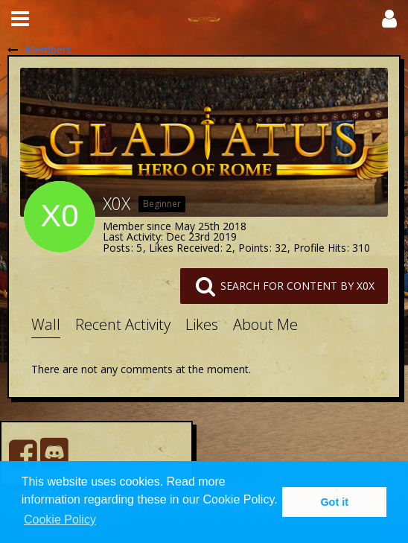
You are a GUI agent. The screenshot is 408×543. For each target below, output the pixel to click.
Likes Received (184, 248)
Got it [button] (334, 502)
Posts (116, 248)
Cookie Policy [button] (60, 519)
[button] (20, 19)
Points (253, 248)
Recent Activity (122, 324)
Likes (201, 324)
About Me (265, 324)
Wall (45, 324)
